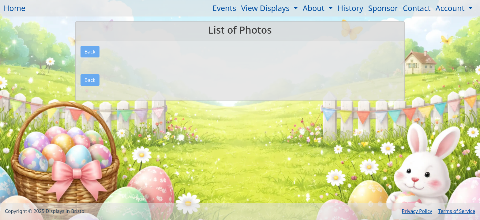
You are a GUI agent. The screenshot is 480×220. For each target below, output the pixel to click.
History (350, 8)
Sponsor (383, 8)
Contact (416, 8)
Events (224, 8)
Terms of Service (456, 211)
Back (90, 51)
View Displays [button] (266, 8)
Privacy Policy (417, 211)
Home (14, 8)
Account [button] (451, 8)
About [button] (314, 8)
